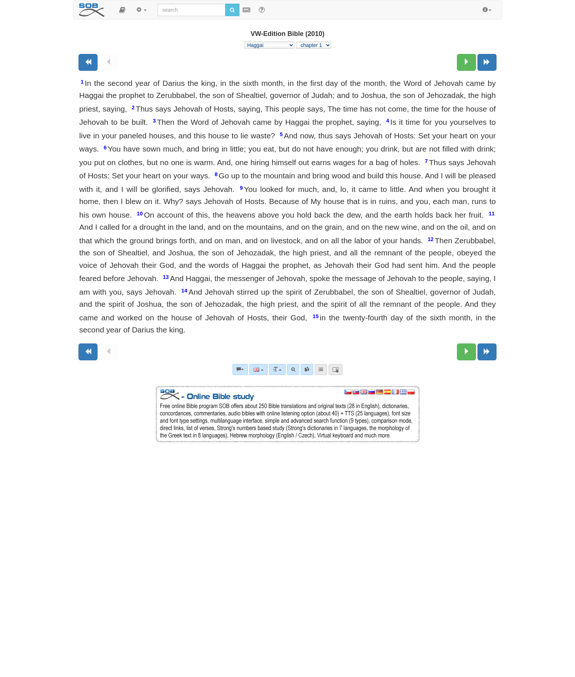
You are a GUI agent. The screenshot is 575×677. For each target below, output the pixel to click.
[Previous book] (88, 62)
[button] (122, 10)
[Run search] (232, 10)
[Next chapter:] (466, 62)
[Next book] (487, 62)
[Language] (258, 369)
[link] (307, 369)
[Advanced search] (293, 369)
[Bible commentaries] (240, 369)
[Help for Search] (261, 9)
